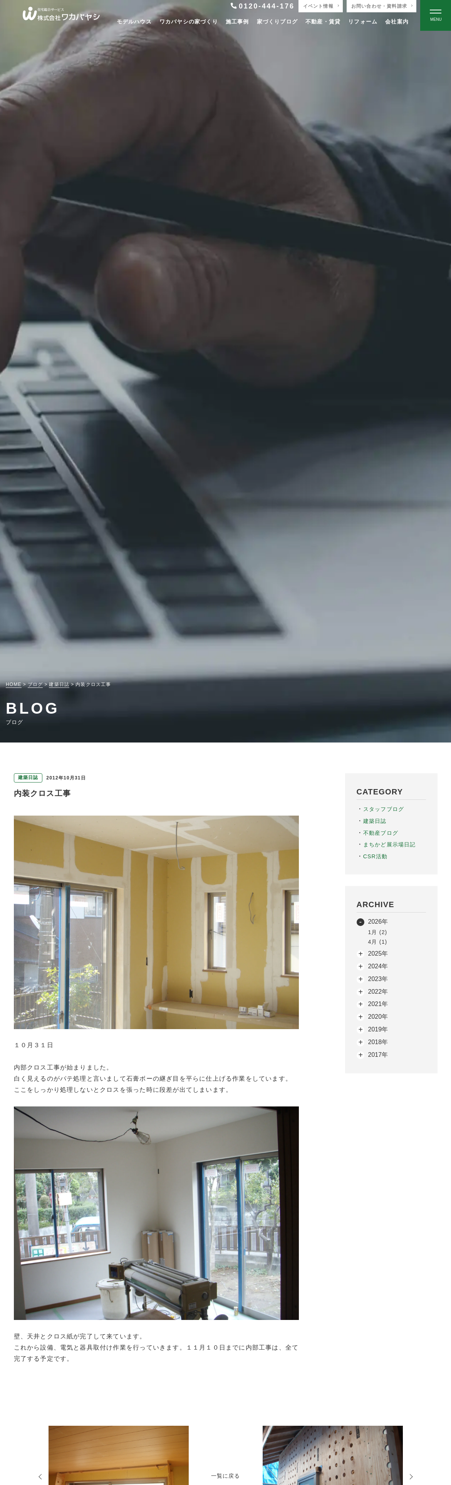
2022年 (378, 991)
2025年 (378, 953)
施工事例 (237, 21)
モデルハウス (134, 21)
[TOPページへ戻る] (61, 16)
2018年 (378, 1042)
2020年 (378, 1016)
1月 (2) (377, 932)
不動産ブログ (380, 833)
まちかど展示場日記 (389, 844)
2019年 (378, 1029)
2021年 (378, 1004)
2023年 (378, 979)
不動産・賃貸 (322, 21)
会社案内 (397, 21)
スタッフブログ (383, 809)
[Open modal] (435, 15)
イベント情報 (318, 6)
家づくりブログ (277, 21)
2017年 (378, 1054)
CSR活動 (375, 856)
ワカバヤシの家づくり (188, 21)
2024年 (378, 966)
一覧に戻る (225, 1476)
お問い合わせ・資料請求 (379, 6)
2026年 (378, 921)
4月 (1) (377, 942)
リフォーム (362, 21)
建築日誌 (375, 821)
